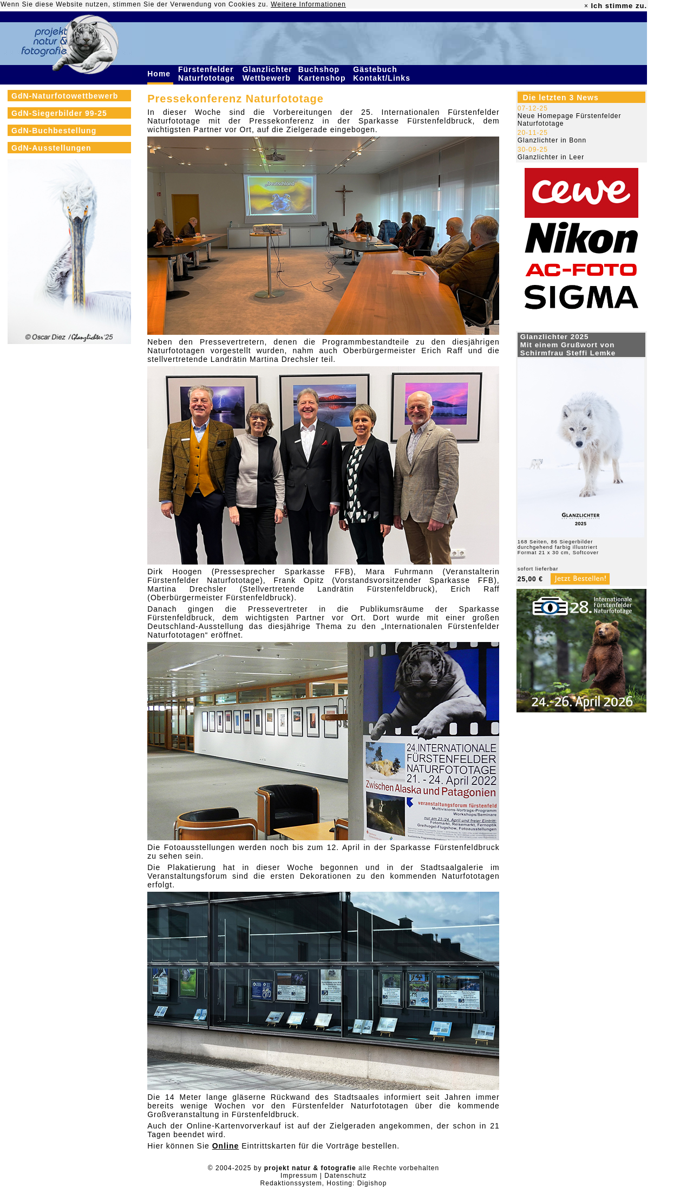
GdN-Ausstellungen (51, 148)
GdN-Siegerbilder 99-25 (59, 113)
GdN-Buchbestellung (53, 130)
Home (160, 73)
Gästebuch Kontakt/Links (383, 73)
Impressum (298, 1175)
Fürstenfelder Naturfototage (208, 73)
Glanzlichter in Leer (551, 157)
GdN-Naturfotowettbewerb (64, 96)
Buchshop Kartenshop (323, 73)
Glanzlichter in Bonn (552, 140)
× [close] (586, 6)
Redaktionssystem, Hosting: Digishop (323, 1183)
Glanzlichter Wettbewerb (268, 73)
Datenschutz (345, 1175)
